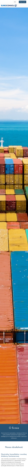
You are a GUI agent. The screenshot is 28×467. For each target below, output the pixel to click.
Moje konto (22, 2)
